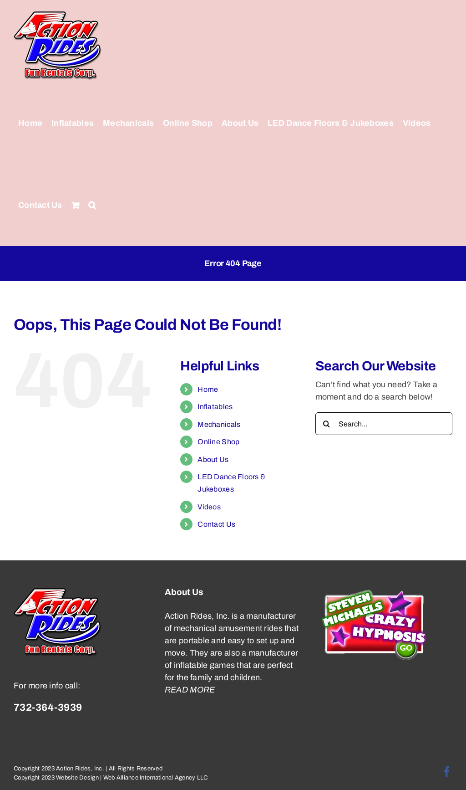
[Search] (326, 423)
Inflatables (215, 406)
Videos (209, 507)
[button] (92, 205)
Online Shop (218, 442)
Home (208, 389)
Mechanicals (219, 424)
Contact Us (216, 524)
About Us (213, 459)
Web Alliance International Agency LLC (155, 778)
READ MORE (190, 689)
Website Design (77, 778)
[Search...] (383, 423)
